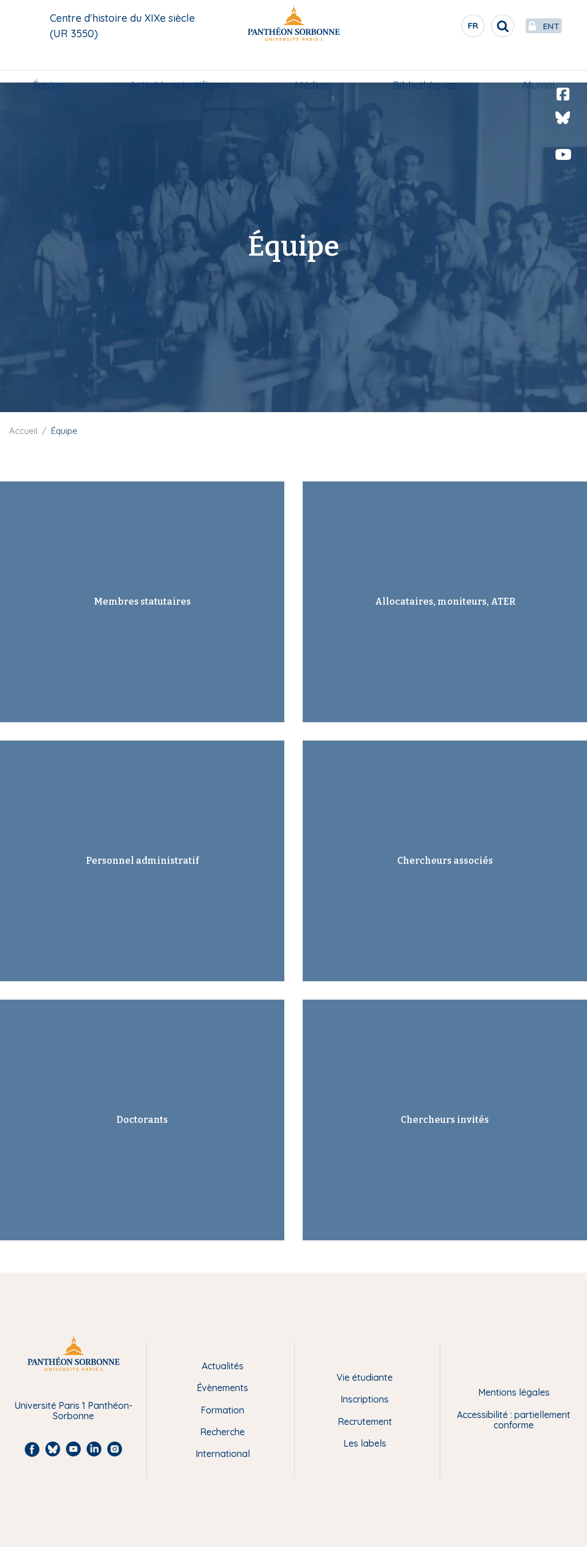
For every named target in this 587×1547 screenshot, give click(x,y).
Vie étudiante (364, 1377)
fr (446, 28)
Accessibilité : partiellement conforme (513, 1420)
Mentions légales (514, 1392)
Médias (311, 66)
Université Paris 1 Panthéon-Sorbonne (73, 1410)
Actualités (223, 1366)
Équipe (53, 66)
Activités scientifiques (182, 66)
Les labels (364, 1443)
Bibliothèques (422, 66)
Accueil (23, 430)
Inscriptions (365, 1399)
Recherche (222, 1432)
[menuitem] (53, 67)
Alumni (533, 66)
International (222, 1453)
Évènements (222, 1387)
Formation (222, 1410)
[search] (475, 25)
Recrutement (365, 1421)
